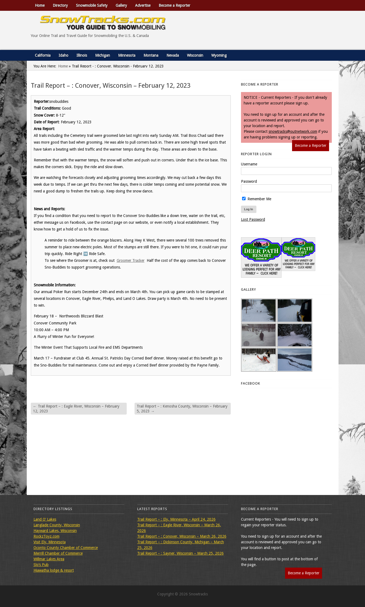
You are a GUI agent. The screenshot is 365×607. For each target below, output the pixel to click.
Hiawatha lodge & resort (54, 570)
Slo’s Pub (41, 564)
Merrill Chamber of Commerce (58, 553)
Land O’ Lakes (45, 519)
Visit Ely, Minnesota (50, 542)
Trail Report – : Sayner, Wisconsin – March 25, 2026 (180, 553)
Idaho (63, 55)
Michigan (102, 55)
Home (40, 5)
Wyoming (219, 55)
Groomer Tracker (131, 260)
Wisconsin (195, 55)
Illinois (81, 55)
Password (249, 181)
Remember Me (256, 199)
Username (249, 164)
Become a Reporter (174, 5)
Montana (150, 55)
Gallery (121, 5)
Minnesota (126, 55)
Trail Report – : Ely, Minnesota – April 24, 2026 (176, 519)
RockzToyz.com (46, 536)
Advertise (142, 5)
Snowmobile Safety (92, 5)
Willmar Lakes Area (49, 559)
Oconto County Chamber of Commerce (66, 547)
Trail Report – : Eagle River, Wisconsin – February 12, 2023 (76, 408)
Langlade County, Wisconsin (57, 525)
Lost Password (253, 219)
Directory (60, 5)
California (43, 55)
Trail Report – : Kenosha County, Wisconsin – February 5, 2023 (182, 408)
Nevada (172, 55)
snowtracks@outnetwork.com (293, 131)
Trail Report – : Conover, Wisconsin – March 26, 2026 (181, 536)
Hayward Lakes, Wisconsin (55, 530)
